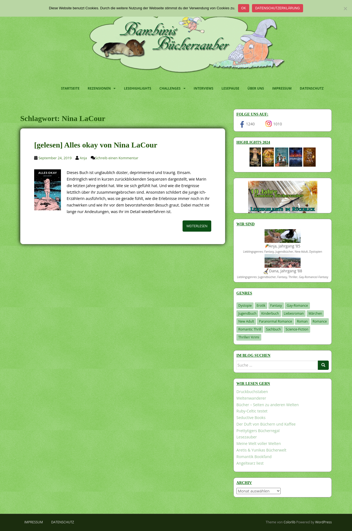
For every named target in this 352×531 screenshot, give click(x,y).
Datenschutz (312, 88)
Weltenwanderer (251, 398)
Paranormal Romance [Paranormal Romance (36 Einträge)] (275, 321)
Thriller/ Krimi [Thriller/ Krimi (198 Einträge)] (248, 337)
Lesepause (230, 88)
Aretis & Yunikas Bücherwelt (261, 450)
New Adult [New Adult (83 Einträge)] (246, 321)
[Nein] (345, 8)
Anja (83, 157)
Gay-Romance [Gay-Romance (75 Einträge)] (297, 305)
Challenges (169, 88)
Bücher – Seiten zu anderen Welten (267, 404)
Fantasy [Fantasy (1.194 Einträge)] (276, 305)
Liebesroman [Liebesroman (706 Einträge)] (294, 313)
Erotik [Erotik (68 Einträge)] (261, 305)
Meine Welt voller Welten (258, 443)
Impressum (282, 88)
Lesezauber (246, 436)
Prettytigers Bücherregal (258, 430)
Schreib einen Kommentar (116, 157)
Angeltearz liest (250, 463)
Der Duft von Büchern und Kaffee (266, 424)
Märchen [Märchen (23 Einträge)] (315, 313)
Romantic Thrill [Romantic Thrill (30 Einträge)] (249, 329)
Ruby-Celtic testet (252, 411)
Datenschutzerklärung (277, 8)
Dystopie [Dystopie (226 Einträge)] (245, 305)
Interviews (203, 88)
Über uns (256, 88)
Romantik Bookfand (254, 456)
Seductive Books (250, 417)
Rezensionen (99, 88)
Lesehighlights (137, 88)
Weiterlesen (196, 226)
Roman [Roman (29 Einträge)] (302, 321)
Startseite (70, 88)
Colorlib (289, 522)
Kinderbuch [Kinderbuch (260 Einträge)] (270, 313)
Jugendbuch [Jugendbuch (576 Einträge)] (247, 313)
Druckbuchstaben (252, 391)
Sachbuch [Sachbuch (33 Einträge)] (273, 329)
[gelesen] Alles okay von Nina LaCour (95, 145)
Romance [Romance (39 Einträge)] (320, 321)
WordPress (323, 522)
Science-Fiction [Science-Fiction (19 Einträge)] (297, 329)
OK (243, 8)
